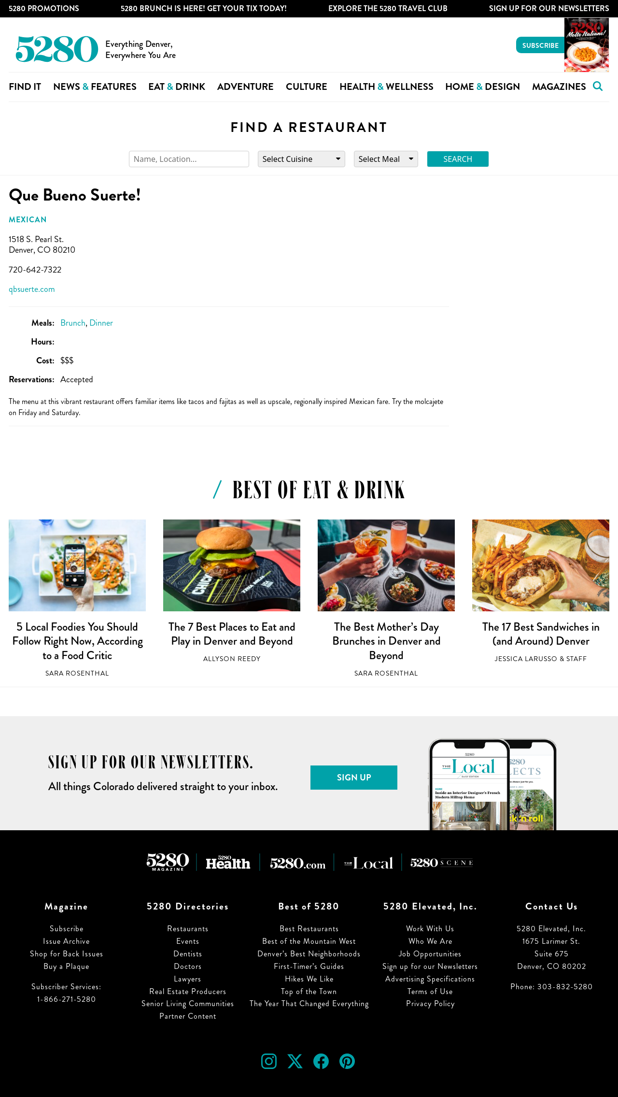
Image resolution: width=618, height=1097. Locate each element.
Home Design (482, 87)
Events (187, 941)
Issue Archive (66, 941)
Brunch (72, 323)
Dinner (101, 323)
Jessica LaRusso (526, 659)
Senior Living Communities (187, 1003)
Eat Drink (176, 87)
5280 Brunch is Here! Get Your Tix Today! (204, 8)
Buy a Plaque (66, 966)
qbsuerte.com (32, 289)
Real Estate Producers (187, 991)
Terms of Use (430, 991)
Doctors (188, 966)
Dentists (187, 953)
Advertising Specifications (430, 978)
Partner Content (187, 1016)
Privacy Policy (430, 1003)
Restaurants (188, 928)
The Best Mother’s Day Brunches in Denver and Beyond (386, 641)
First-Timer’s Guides (309, 966)
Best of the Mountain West (309, 941)
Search (458, 159)
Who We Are (430, 941)
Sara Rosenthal (77, 673)
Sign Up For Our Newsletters (549, 8)
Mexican (28, 219)
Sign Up (354, 777)
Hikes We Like (309, 978)
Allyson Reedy (232, 659)
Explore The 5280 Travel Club (388, 8)
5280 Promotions (44, 8)
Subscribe (540, 45)
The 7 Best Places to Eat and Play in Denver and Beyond (232, 634)
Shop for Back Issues (66, 953)
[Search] (189, 159)
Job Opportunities (430, 953)
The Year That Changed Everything (309, 1003)
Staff (576, 659)
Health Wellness (386, 87)
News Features (95, 87)
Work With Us (430, 928)
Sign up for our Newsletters (430, 966)
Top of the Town (309, 991)
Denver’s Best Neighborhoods (309, 953)
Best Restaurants (309, 928)
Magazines (559, 87)
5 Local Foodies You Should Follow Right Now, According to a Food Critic (77, 641)
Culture (306, 87)
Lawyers (187, 978)
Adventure (245, 87)
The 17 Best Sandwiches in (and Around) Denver (541, 634)
